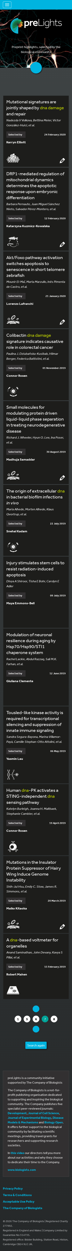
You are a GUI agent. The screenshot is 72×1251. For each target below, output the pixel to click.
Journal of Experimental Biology (29, 1118)
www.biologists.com (22, 1170)
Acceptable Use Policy (18, 1201)
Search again (36, 1045)
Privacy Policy (13, 1188)
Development (17, 1113)
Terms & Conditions (17, 1195)
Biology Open (53, 1122)
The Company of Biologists (22, 1208)
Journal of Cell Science (43, 1113)
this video (17, 1153)
